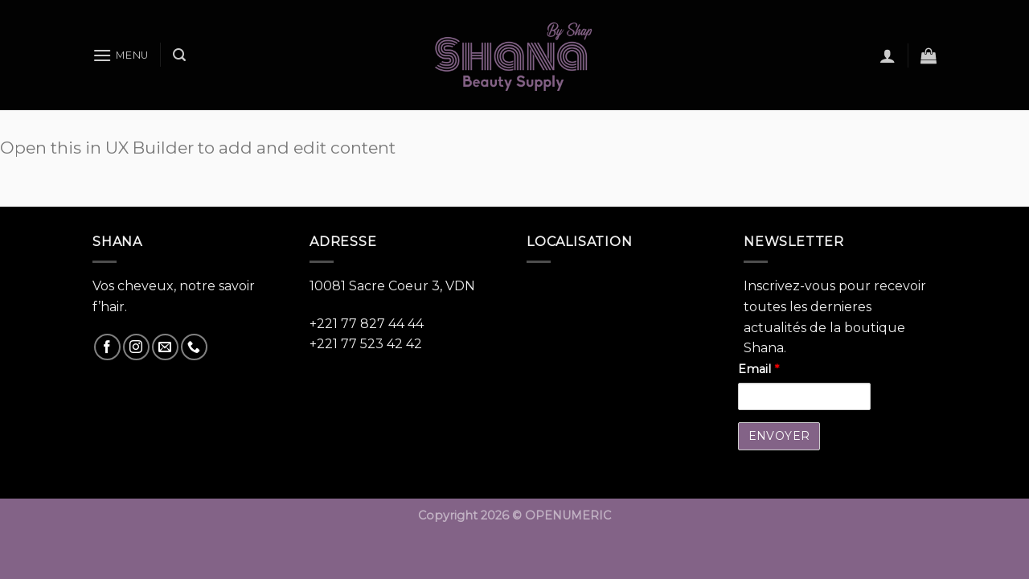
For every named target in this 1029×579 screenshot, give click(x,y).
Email (758, 369)
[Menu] (120, 55)
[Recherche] (179, 55)
